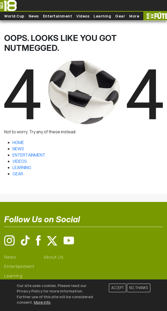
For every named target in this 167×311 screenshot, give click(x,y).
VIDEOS (20, 161)
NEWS (18, 149)
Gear (120, 16)
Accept (117, 288)
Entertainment (57, 16)
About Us (53, 257)
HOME (18, 142)
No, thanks (138, 288)
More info (42, 302)
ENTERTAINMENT (29, 155)
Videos (82, 16)
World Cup (14, 16)
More (134, 16)
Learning (102, 16)
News (34, 16)
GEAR (18, 174)
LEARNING (22, 167)
